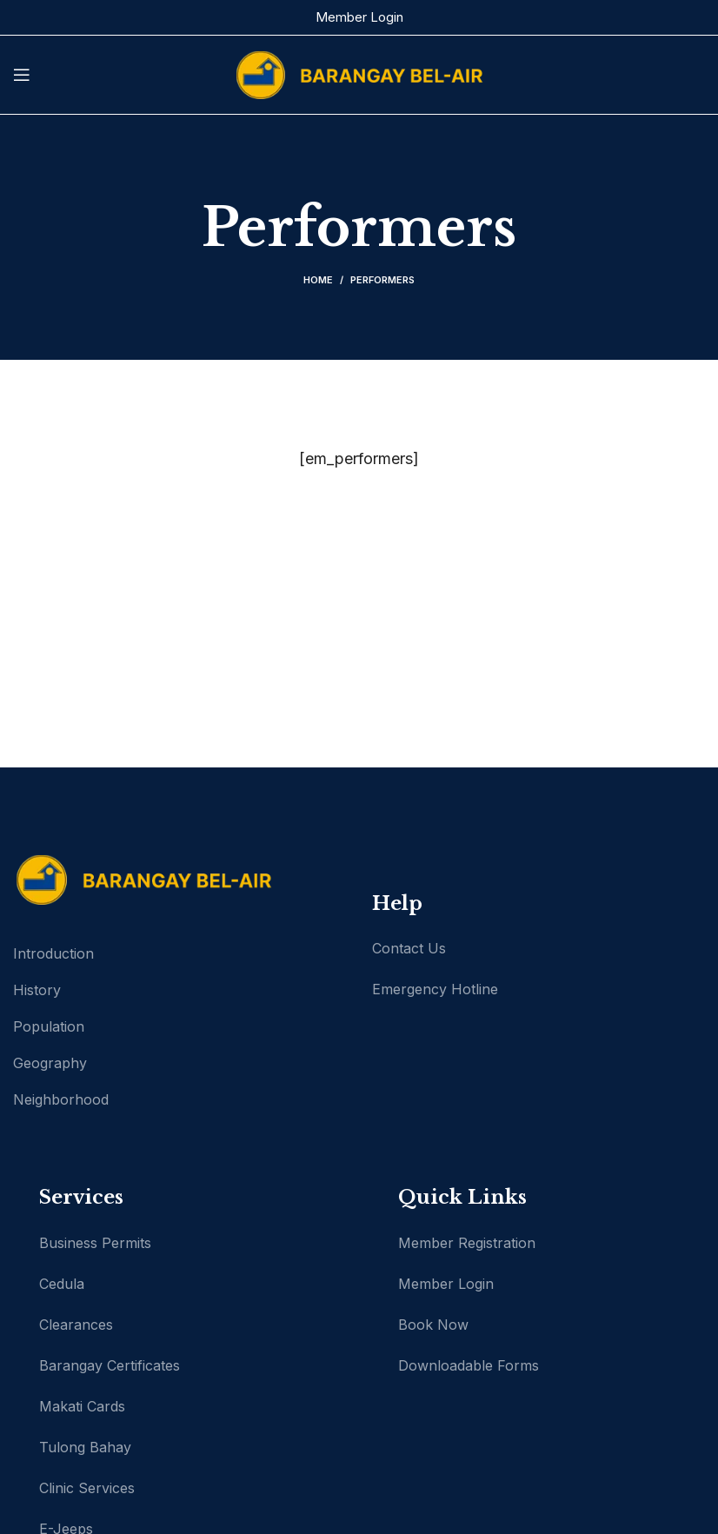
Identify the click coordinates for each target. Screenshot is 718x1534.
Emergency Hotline (435, 989)
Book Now (433, 1324)
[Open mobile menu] (21, 74)
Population (48, 1026)
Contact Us (409, 948)
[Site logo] (359, 73)
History (37, 990)
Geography (50, 1063)
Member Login (359, 17)
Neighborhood (61, 1099)
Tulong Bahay (85, 1447)
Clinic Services (87, 1488)
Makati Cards (82, 1406)
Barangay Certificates (109, 1365)
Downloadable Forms (468, 1365)
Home (318, 280)
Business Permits (95, 1243)
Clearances (76, 1324)
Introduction (53, 953)
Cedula (61, 1283)
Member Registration (466, 1243)
